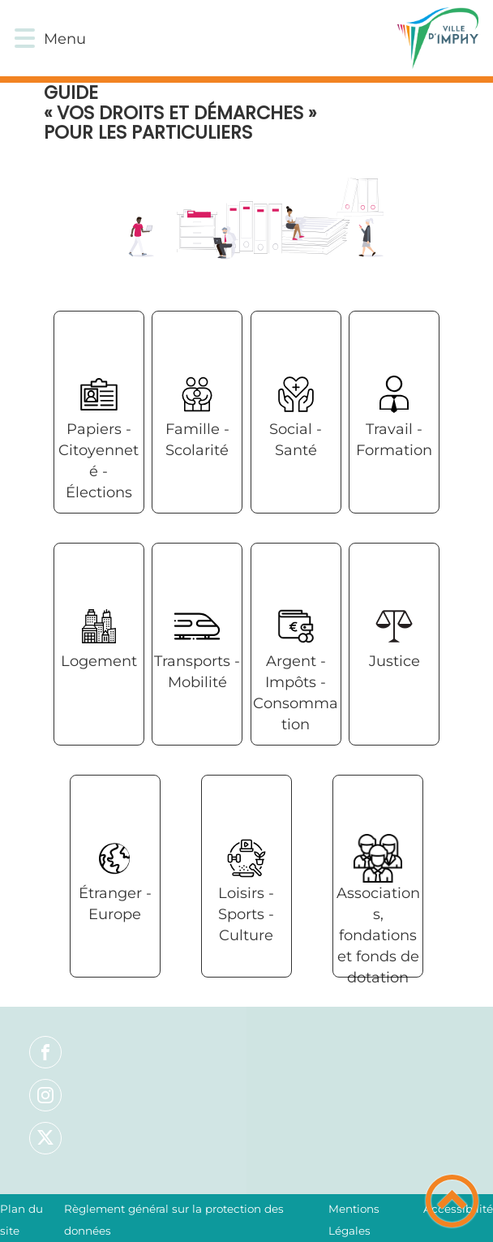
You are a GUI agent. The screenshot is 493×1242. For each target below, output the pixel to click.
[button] (25, 38)
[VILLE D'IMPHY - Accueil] (279, 38)
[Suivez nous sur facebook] (45, 1052)
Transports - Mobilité (197, 671)
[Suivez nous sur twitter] (45, 1138)
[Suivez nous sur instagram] (45, 1095)
